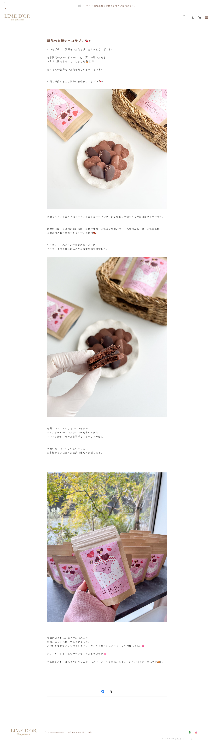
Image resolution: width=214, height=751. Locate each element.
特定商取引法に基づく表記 (80, 732)
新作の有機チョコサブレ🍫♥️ (69, 41)
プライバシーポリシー (54, 732)
